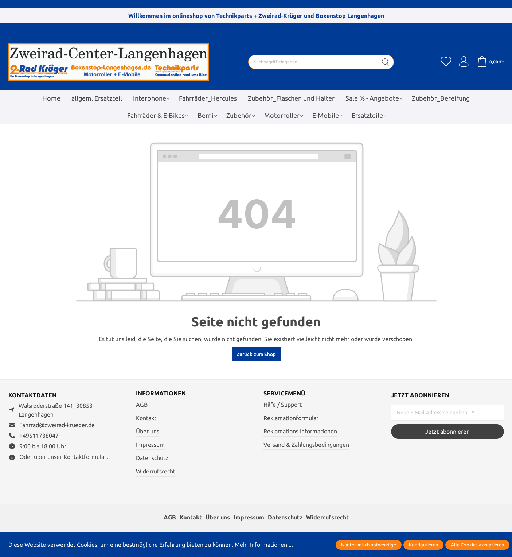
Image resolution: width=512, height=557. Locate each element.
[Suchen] (385, 62)
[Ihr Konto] (463, 62)
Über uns (147, 431)
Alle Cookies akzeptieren (477, 544)
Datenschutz (152, 458)
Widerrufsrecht (155, 471)
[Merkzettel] (445, 62)
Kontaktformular (84, 456)
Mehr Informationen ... (264, 544)
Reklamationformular (290, 418)
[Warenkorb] (490, 62)
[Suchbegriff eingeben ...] (313, 62)
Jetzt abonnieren (447, 431)
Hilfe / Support (282, 404)
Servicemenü (284, 394)
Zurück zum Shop (256, 354)
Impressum (150, 444)
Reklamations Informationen (300, 431)
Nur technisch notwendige (368, 544)
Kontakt (146, 418)
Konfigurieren (423, 544)
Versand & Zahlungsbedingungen (306, 444)
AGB (142, 404)
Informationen (161, 394)
